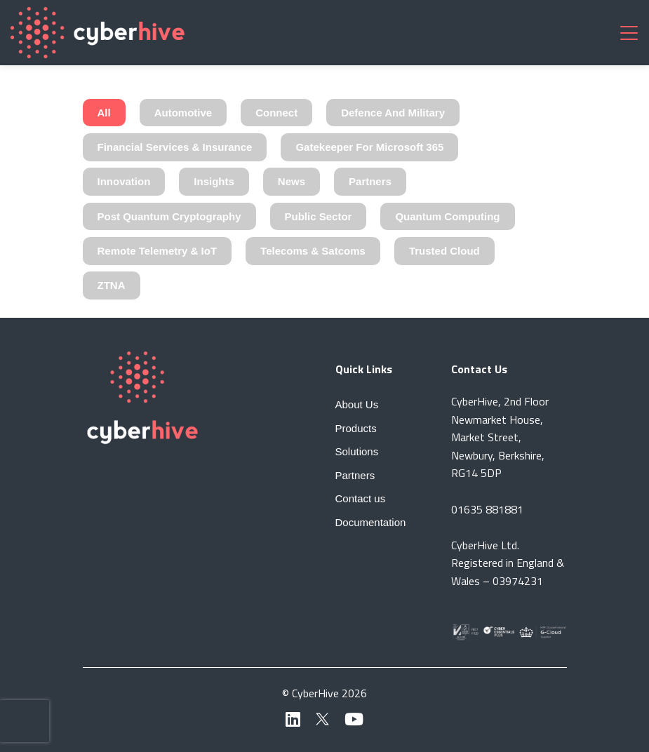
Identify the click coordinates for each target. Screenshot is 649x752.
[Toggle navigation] (629, 32)
